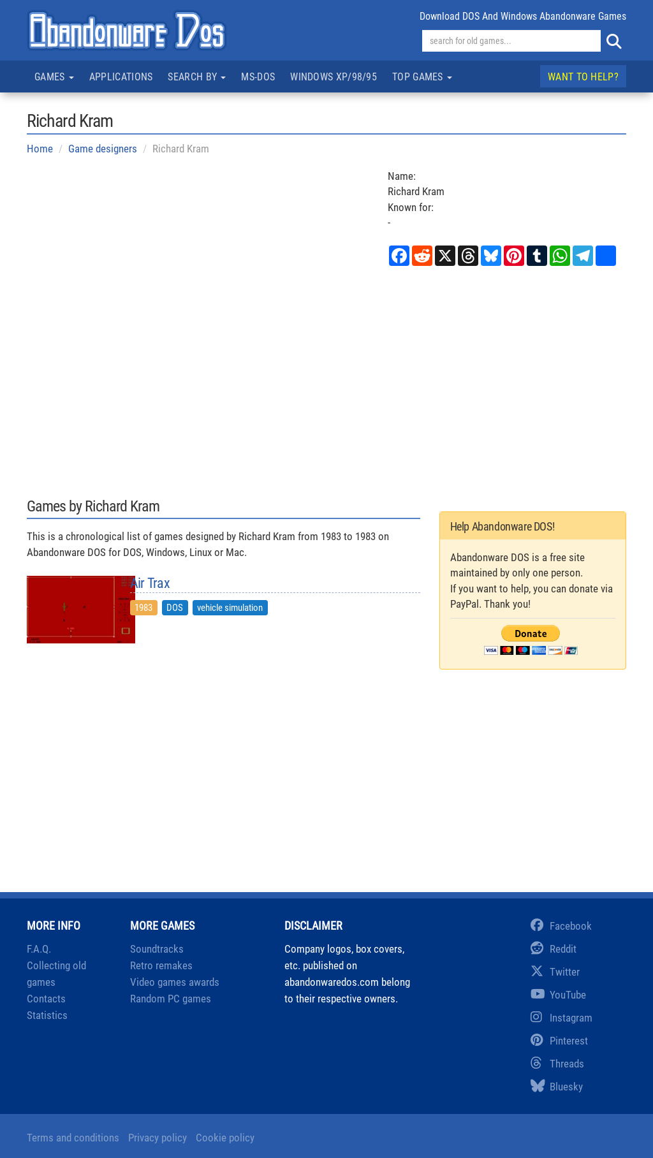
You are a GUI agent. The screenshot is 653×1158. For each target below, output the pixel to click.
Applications (121, 77)
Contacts (46, 998)
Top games (422, 77)
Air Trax (150, 583)
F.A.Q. (39, 948)
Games (54, 77)
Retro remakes (161, 965)
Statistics (47, 1015)
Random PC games (170, 998)
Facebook (561, 926)
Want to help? (583, 77)
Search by (197, 77)
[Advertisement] (326, 380)
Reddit (553, 948)
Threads (557, 1063)
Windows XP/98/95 (333, 77)
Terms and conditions (73, 1137)
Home (40, 148)
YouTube (558, 994)
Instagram (561, 1017)
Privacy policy (157, 1137)
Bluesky (557, 1086)
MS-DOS (258, 77)
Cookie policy (225, 1137)
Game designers (102, 148)
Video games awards (174, 982)
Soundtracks (157, 948)
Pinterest (559, 1040)
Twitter (555, 971)
